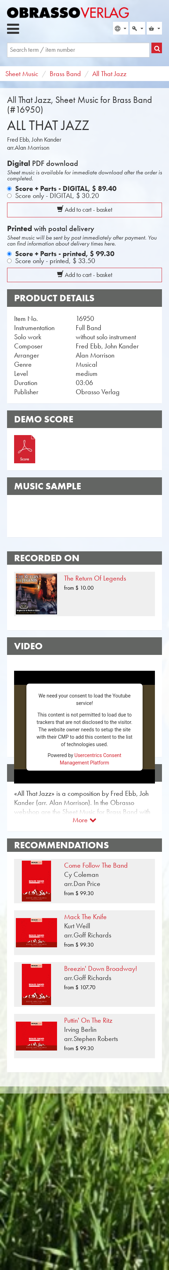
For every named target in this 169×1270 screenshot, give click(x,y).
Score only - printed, (55, 260)
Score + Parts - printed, (64, 253)
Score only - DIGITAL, (57, 195)
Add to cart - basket (84, 209)
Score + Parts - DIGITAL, (66, 188)
